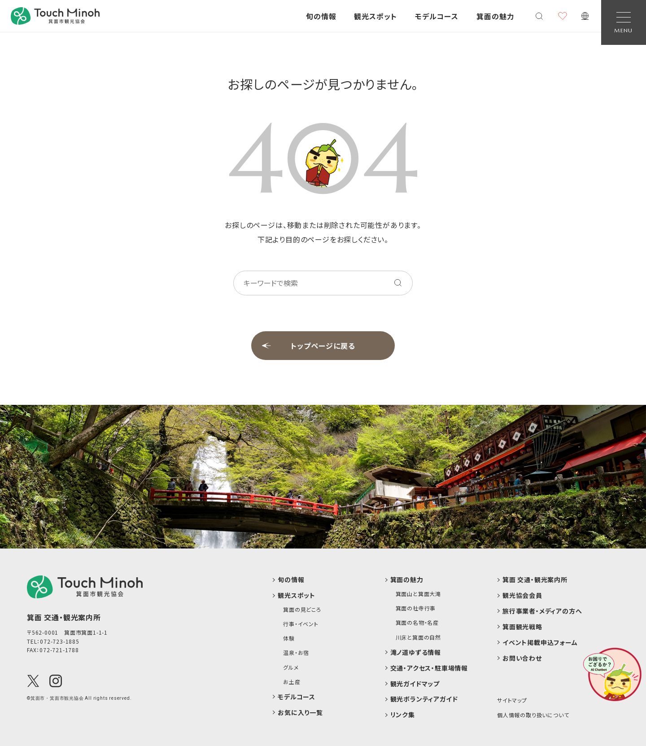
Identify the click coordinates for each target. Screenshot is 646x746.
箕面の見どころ (302, 609)
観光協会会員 (522, 595)
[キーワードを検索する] (397, 282)
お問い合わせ (522, 658)
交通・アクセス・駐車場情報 (429, 668)
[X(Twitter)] (33, 681)
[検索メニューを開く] (539, 16)
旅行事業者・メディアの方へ (542, 611)
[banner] (55, 16)
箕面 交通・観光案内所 (534, 579)
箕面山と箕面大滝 (418, 593)
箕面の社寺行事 (416, 608)
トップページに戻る (323, 345)
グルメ (290, 667)
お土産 (291, 681)
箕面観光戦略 (522, 627)
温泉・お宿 (296, 652)
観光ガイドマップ (415, 684)
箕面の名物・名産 (417, 622)
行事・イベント (301, 624)
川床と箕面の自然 (418, 637)
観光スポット (296, 595)
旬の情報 (291, 579)
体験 (289, 638)
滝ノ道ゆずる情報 (415, 652)
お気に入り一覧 (300, 712)
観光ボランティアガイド (424, 699)
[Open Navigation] (623, 22)
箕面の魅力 (406, 579)
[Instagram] (55, 681)
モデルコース (296, 697)
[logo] (85, 586)
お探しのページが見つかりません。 (323, 84)
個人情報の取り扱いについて (533, 715)
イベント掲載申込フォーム (540, 642)
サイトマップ (512, 700)
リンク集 (402, 715)
